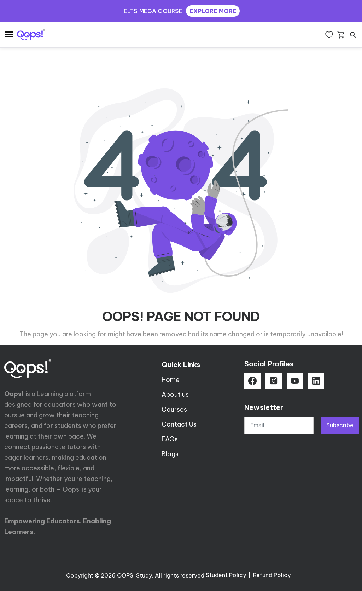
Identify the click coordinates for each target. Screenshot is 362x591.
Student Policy (226, 575)
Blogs (170, 454)
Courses (174, 409)
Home (171, 380)
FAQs (170, 439)
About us (175, 394)
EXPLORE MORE (212, 11)
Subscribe (340, 425)
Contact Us (179, 424)
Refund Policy (272, 575)
